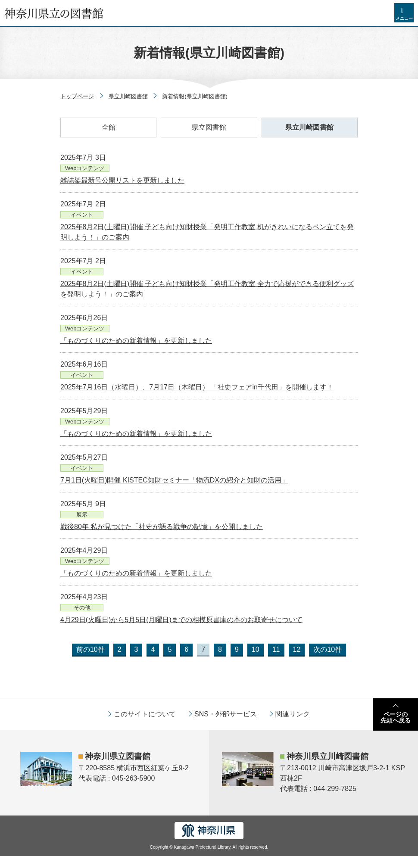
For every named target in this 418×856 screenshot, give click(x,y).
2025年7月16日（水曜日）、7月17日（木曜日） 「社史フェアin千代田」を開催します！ (197, 387)
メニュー (404, 18)
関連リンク (292, 714)
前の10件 (90, 649)
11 (276, 649)
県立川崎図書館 (128, 96)
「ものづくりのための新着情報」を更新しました (136, 340)
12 (297, 649)
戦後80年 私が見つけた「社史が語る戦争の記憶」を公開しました (161, 526)
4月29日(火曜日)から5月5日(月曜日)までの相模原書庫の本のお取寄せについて (181, 619)
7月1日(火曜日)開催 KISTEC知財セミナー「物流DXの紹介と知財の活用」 (174, 480)
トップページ (77, 96)
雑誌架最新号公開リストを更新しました (122, 180)
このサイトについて (145, 714)
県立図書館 (209, 127)
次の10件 (327, 649)
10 (255, 649)
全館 (108, 127)
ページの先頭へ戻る (396, 717)
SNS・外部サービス (225, 714)
